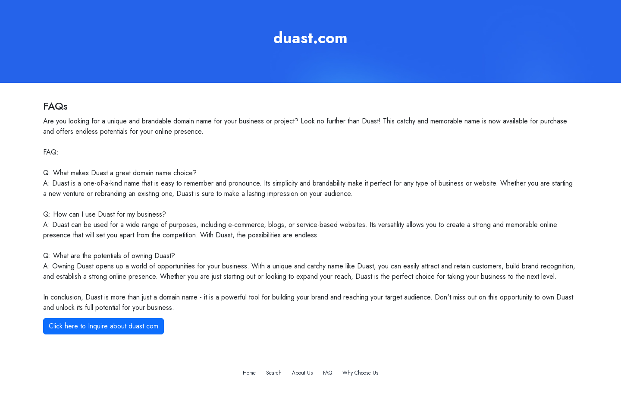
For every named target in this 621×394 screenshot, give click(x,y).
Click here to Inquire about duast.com (103, 326)
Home (249, 373)
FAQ (327, 373)
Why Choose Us (360, 373)
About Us (302, 373)
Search (274, 373)
